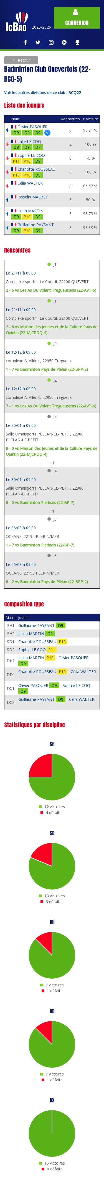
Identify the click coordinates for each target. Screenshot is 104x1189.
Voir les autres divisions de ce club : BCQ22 (42, 92)
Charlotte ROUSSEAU (36, 169)
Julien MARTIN (30, 210)
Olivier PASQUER (32, 126)
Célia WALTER (30, 183)
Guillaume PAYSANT (35, 224)
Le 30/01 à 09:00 (21, 425)
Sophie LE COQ (31, 155)
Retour (23, 60)
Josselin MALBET (32, 197)
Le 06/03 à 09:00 (21, 527)
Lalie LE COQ (29, 141)
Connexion (76, 18)
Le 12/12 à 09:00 (21, 352)
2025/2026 (41, 27)
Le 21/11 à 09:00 (21, 273)
